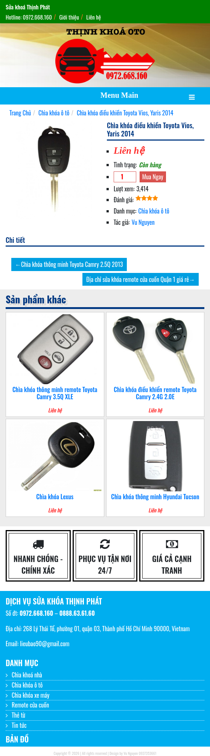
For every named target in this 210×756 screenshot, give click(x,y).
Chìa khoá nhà (27, 674)
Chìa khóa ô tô (153, 210)
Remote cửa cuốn (30, 704)
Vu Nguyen (143, 222)
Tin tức (19, 725)
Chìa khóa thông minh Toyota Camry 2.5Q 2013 (72, 264)
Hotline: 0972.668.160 (29, 17)
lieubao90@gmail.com (44, 643)
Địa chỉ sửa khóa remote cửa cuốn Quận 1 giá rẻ (137, 279)
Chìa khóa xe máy (30, 695)
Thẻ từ (18, 715)
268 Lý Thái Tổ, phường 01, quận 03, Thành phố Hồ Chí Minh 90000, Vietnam (106, 628)
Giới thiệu (69, 17)
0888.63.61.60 (77, 613)
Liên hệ (93, 17)
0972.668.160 (36, 613)
